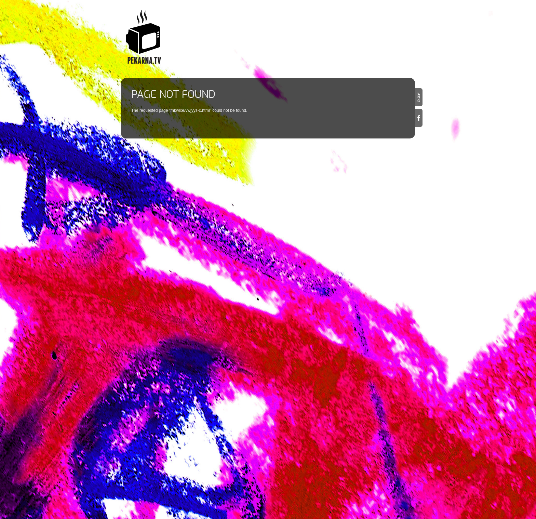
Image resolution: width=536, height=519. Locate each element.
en (419, 97)
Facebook (419, 118)
